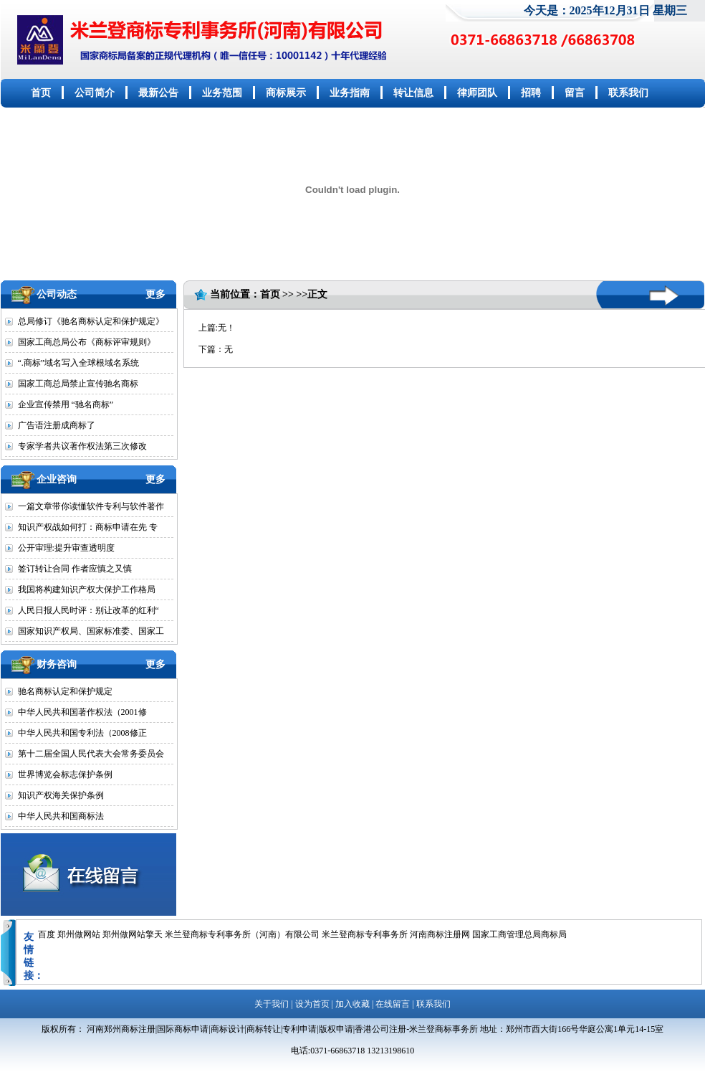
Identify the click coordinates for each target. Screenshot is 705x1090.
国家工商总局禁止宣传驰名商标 (78, 384)
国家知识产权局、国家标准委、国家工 (91, 631)
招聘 (531, 92)
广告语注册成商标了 (56, 425)
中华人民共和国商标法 (61, 816)
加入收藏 (352, 1004)
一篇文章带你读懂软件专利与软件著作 (91, 506)
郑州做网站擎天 (132, 934)
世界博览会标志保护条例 (65, 774)
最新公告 (158, 92)
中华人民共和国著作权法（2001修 (82, 712)
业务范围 (222, 92)
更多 (155, 294)
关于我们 (271, 1004)
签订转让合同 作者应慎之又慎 (75, 569)
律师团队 (477, 92)
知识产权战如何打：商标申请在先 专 (88, 527)
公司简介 (95, 92)
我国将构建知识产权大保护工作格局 (86, 589)
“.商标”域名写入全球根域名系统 (79, 363)
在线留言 (392, 1004)
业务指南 (350, 92)
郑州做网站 (78, 934)
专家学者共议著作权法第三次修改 (82, 446)
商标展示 (286, 92)
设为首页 (312, 1004)
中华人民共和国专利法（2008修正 (82, 733)
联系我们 (628, 92)
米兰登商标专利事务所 (365, 934)
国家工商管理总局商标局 (519, 934)
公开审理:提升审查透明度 (66, 548)
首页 (41, 92)
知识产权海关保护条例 (61, 795)
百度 (46, 934)
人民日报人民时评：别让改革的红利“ (88, 610)
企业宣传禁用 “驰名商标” (66, 404)
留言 (575, 92)
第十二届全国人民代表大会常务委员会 (91, 754)
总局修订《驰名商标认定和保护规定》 (91, 321)
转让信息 (413, 92)
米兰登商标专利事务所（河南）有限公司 (242, 934)
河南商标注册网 (440, 934)
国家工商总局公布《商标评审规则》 (86, 342)
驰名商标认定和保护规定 (65, 691)
